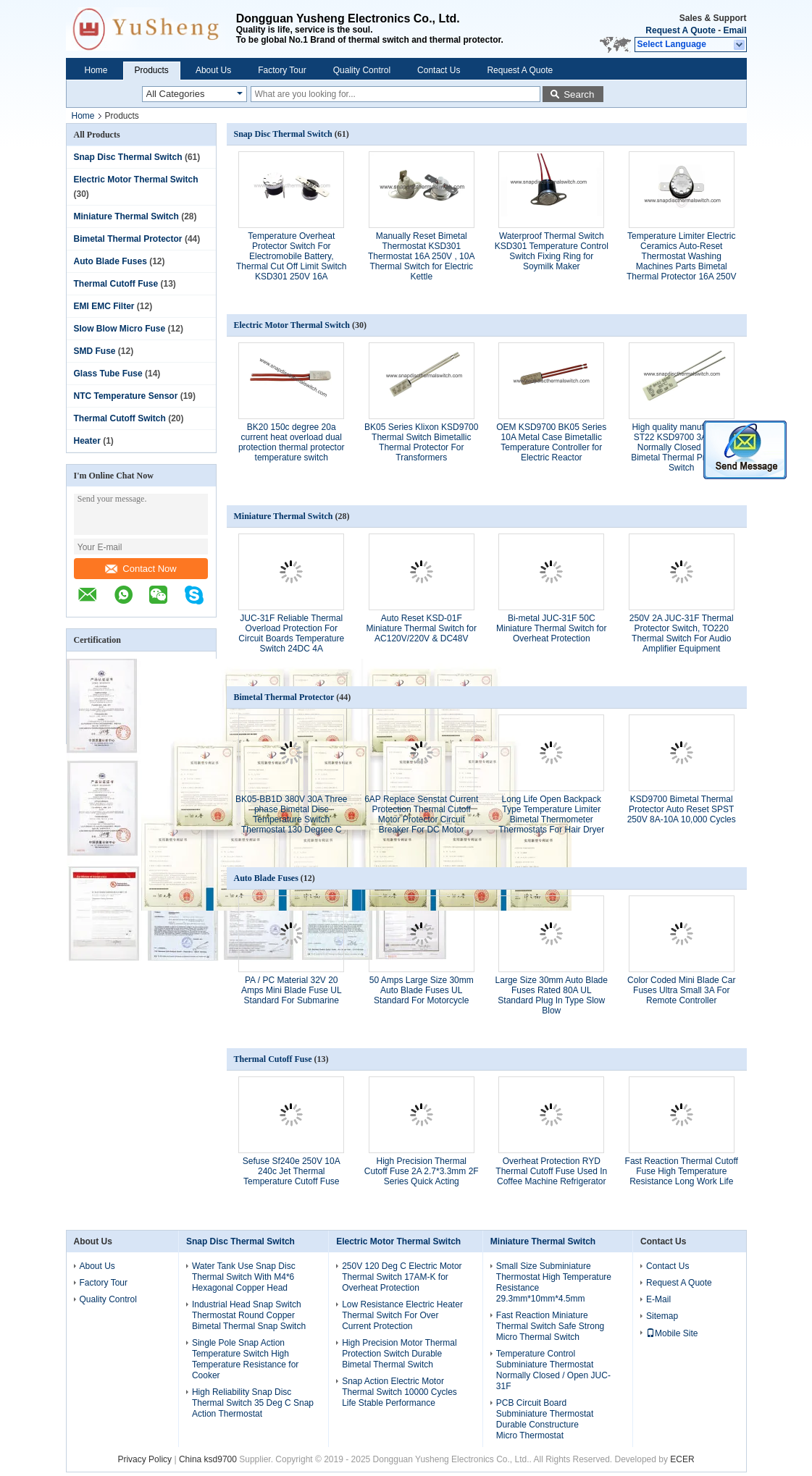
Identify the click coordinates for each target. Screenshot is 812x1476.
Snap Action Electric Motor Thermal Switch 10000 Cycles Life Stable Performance (399, 1392)
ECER (682, 1459)
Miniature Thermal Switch (126, 216)
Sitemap (662, 1316)
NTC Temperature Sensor (126, 396)
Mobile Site (672, 1333)
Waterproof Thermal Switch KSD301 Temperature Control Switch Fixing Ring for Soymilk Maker (551, 251)
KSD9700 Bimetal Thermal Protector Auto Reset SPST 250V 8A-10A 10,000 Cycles (681, 809)
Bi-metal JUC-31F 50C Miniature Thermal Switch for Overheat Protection (551, 628)
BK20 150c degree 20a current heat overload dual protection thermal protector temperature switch (291, 442)
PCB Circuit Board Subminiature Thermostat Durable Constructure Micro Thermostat (545, 1419)
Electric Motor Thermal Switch (136, 179)
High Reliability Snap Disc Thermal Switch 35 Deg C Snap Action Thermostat (253, 1403)
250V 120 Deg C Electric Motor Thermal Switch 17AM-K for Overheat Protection (401, 1277)
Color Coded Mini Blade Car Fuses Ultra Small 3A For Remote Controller (681, 990)
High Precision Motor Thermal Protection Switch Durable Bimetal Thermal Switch (399, 1354)
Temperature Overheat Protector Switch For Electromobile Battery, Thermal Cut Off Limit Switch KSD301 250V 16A (291, 256)
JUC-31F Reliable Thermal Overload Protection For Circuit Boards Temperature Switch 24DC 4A (291, 633)
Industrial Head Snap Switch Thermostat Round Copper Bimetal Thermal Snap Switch (249, 1315)
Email (734, 30)
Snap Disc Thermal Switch (128, 157)
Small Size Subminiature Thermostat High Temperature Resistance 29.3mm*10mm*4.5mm (553, 1282)
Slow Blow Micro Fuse (120, 329)
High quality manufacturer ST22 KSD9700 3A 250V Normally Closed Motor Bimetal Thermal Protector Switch (681, 447)
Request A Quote (680, 30)
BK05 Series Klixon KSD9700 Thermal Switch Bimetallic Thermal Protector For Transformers (421, 442)
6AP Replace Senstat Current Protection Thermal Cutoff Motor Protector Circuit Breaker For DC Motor (421, 814)
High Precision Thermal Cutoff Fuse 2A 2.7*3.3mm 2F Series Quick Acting (421, 1171)
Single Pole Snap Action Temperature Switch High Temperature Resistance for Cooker (245, 1359)
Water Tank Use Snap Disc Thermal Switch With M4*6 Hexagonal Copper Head (244, 1277)
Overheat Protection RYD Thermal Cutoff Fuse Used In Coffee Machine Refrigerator (551, 1171)
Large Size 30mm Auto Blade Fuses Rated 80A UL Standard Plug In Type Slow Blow (551, 995)
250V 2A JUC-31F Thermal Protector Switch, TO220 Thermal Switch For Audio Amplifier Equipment (681, 633)
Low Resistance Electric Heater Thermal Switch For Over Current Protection (402, 1315)
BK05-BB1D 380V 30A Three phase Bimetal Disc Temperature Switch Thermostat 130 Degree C (291, 814)
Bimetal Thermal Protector (128, 239)
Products (152, 70)
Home (96, 70)
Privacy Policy (144, 1459)
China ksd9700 (208, 1459)
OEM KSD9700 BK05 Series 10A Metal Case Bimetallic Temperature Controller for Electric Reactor (551, 442)
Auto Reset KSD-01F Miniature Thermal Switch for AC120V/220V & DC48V (422, 628)
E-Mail (658, 1299)
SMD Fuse (95, 351)
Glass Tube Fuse (108, 373)
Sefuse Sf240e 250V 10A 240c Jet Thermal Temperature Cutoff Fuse (291, 1171)
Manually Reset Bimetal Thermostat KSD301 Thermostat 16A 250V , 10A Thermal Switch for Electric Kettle (421, 256)
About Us (213, 70)
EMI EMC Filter (104, 306)
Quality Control (361, 70)
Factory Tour (282, 70)
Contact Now (140, 568)
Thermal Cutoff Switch (120, 418)
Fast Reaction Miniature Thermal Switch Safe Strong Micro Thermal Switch (550, 1326)
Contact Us (438, 70)
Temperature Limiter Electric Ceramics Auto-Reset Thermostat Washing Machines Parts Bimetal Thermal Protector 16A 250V (681, 256)
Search (579, 94)
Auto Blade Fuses (110, 261)
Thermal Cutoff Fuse (116, 284)
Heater (87, 441)
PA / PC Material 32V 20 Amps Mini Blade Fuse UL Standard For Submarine (291, 990)
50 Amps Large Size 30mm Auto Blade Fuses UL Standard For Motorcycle (421, 990)
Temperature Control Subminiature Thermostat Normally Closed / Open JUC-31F (553, 1370)
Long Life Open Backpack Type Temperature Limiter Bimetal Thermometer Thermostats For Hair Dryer (551, 814)
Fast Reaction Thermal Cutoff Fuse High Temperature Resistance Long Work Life (681, 1171)
